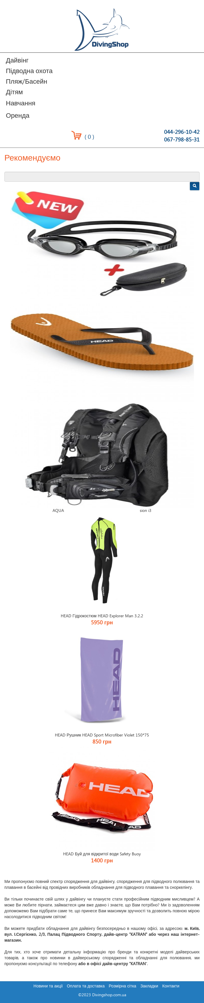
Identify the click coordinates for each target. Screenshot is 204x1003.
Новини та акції (48, 986)
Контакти (170, 986)
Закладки (149, 986)
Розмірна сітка (122, 986)
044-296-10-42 (182, 132)
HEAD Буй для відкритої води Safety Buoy (102, 854)
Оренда (17, 116)
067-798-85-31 (182, 139)
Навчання (20, 103)
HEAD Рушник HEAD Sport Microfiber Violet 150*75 (102, 735)
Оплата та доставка (86, 986)
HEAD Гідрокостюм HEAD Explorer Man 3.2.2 (102, 616)
